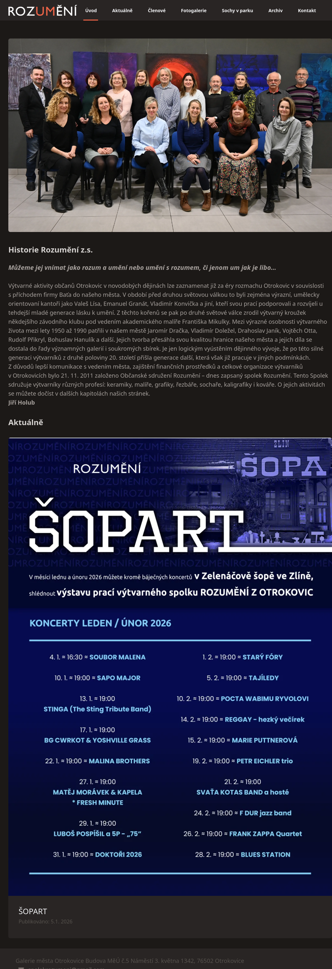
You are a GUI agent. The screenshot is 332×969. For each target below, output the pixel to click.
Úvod (91, 10)
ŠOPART (33, 911)
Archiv (276, 10)
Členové (157, 10)
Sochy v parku (237, 10)
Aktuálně (122, 10)
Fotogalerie (194, 10)
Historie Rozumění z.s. (50, 249)
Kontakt (307, 10)
